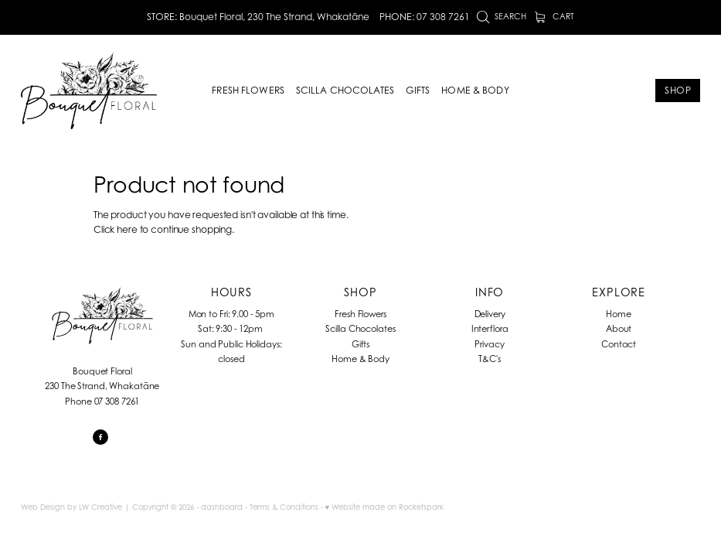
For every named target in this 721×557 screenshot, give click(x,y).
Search (501, 16)
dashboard (222, 507)
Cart (554, 16)
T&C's (489, 359)
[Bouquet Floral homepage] (89, 90)
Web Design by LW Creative (71, 507)
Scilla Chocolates (360, 328)
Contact (618, 344)
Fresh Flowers (360, 314)
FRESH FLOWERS (248, 90)
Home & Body (360, 359)
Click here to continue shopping (163, 229)
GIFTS (418, 90)
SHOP (678, 90)
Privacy (489, 344)
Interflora (489, 328)
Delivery (489, 314)
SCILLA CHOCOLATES (345, 90)
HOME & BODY (474, 90)
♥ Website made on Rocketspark (384, 507)
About (618, 328)
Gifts (360, 344)
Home (618, 314)
